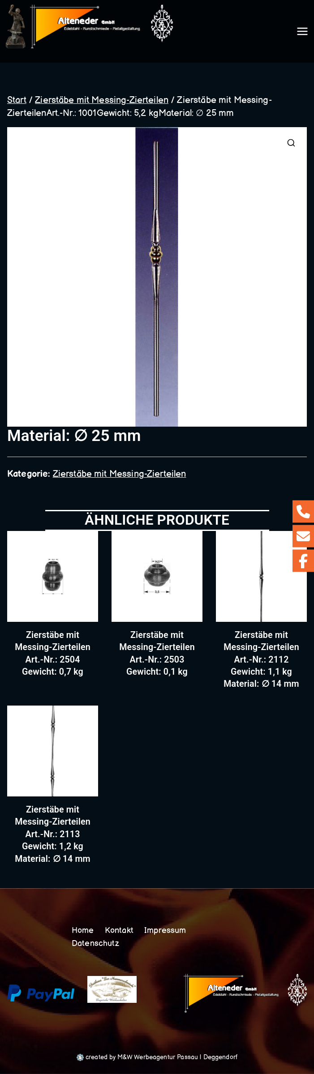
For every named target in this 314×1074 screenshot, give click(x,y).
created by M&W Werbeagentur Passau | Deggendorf (157, 1057)
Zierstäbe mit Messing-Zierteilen (101, 103)
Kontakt (119, 930)
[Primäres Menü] (302, 33)
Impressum (166, 930)
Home (83, 930)
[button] (291, 146)
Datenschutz (96, 943)
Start (16, 103)
